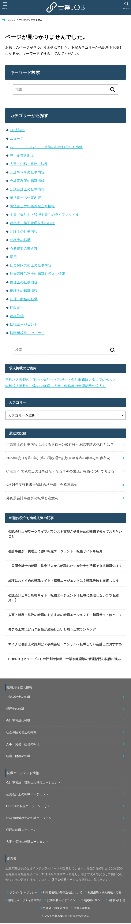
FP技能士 (17, 130)
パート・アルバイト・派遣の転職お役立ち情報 (46, 147)
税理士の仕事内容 (23, 282)
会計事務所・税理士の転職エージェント (33, 783)
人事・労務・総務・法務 (29, 164)
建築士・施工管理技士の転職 (32, 223)
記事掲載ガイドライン (61, 900)
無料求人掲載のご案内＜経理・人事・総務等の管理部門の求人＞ (55, 386)
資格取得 (17, 316)
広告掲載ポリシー (92, 900)
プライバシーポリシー (24, 893)
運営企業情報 (82, 908)
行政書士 (17, 307)
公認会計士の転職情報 (27, 189)
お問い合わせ (116, 900)
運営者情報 (59, 880)
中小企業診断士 (22, 155)
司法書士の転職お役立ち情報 (32, 206)
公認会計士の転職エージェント (27, 795)
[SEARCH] (126, 5)
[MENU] (5, 5)
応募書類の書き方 (23, 248)
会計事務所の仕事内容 (27, 172)
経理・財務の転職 (23, 299)
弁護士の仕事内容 (23, 231)
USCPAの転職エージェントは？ (28, 806)
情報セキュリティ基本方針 (25, 900)
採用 (13, 257)
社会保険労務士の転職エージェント (30, 818)
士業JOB (57, 916)
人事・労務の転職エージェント (27, 842)
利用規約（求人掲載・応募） (105, 893)
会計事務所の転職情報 (27, 181)
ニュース (17, 138)
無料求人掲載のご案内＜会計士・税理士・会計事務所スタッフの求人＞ (60, 379)
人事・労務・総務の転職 (23, 745)
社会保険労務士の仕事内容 (30, 265)
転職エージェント (23, 324)
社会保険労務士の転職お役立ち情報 (37, 274)
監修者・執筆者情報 (55, 908)
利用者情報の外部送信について (62, 893)
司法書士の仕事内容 (25, 197)
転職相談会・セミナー (27, 333)
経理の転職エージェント (23, 830)
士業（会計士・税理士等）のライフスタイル (44, 214)
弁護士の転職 (20, 240)
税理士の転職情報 (23, 290)
